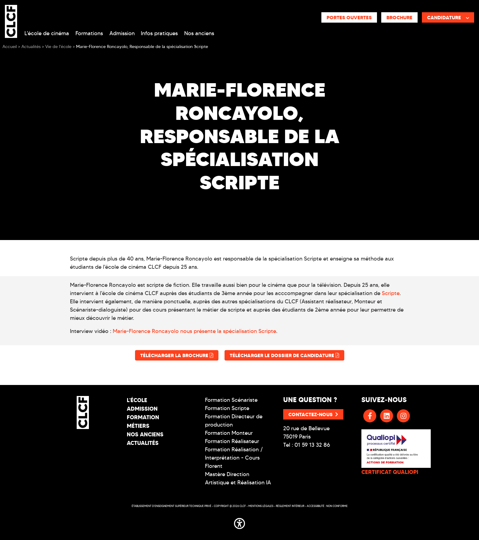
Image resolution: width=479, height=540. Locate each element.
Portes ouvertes (349, 17)
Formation (143, 417)
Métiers (138, 425)
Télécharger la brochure (176, 355)
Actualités (143, 442)
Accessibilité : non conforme (327, 506)
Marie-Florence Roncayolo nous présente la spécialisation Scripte (194, 331)
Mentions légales (260, 506)
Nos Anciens (145, 434)
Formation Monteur (229, 433)
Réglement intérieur (290, 506)
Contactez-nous (313, 414)
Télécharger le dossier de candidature (284, 355)
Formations (89, 33)
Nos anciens (199, 33)
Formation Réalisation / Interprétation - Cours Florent (234, 457)
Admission (122, 33)
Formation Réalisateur (232, 441)
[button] (239, 522)
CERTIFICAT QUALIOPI (389, 471)
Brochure (399, 17)
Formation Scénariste (231, 400)
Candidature (448, 17)
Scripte (391, 293)
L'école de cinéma (46, 33)
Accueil (9, 46)
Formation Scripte (227, 408)
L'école (137, 400)
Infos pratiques (159, 33)
